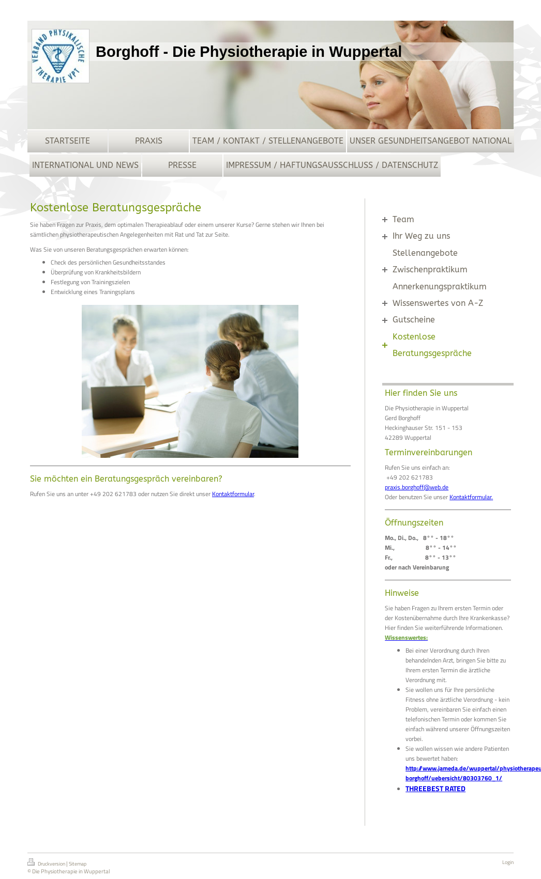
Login (508, 862)
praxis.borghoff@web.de (416, 487)
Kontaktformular (233, 494)
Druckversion (46, 863)
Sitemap (77, 864)
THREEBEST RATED (435, 788)
